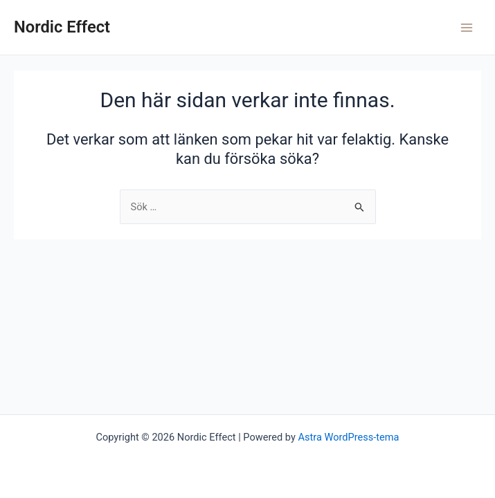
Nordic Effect (62, 27)
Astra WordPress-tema (348, 437)
